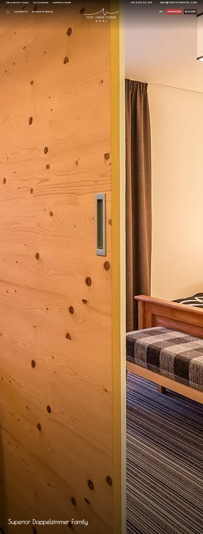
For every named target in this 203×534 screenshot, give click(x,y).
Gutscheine (41, 2)
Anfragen (174, 11)
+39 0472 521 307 (139, 2)
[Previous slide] (183, 522)
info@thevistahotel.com (177, 2)
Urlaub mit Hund (17, 2)
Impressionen (62, 2)
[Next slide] (191, 522)
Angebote (21, 12)
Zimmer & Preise (42, 12)
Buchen (190, 11)
